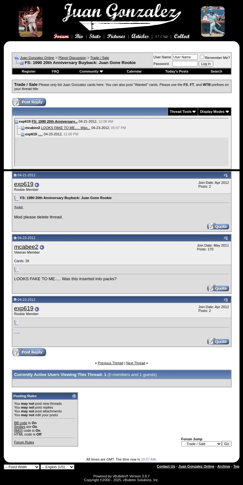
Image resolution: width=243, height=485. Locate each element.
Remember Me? (215, 58)
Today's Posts (176, 71)
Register (29, 71)
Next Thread (135, 363)
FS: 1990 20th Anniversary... (55, 121)
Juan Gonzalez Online (37, 58)
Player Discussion (72, 58)
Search (216, 71)
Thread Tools (180, 111)
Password (161, 64)
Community (91, 71)
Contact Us (166, 466)
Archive (223, 466)
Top (236, 466)
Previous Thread (110, 363)
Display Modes (212, 111)
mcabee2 (26, 246)
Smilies (19, 427)
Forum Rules (24, 442)
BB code (21, 423)
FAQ (55, 71)
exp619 (24, 184)
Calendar (134, 71)
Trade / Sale (99, 58)
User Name (162, 57)
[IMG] (18, 430)
